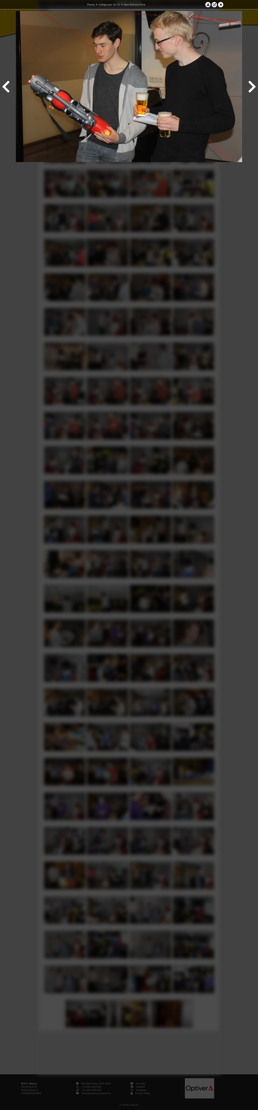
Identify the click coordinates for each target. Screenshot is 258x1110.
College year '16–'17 (109, 4)
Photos (91, 4)
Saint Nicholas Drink (134, 4)
